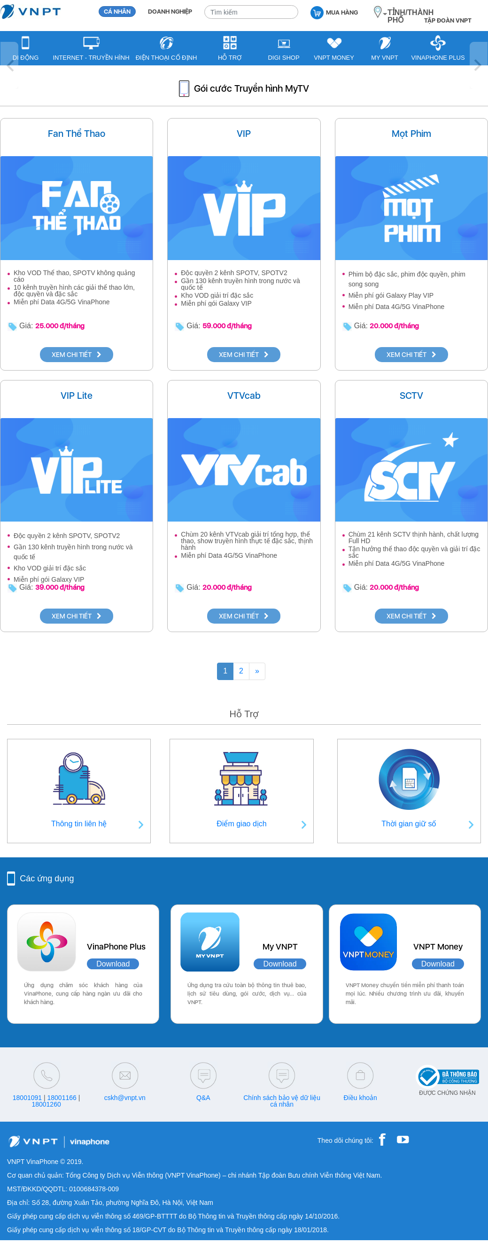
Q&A (203, 1097)
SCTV (411, 395)
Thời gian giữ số (408, 824)
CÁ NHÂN (117, 11)
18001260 (46, 1104)
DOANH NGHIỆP (170, 11)
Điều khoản (360, 1097)
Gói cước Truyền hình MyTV (251, 88)
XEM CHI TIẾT (76, 354)
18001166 (62, 1097)
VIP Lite (77, 395)
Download (113, 964)
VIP (244, 133)
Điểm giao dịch (241, 824)
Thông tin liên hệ (79, 824)
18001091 (27, 1097)
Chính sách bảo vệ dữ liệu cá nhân (281, 1101)
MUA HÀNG (334, 12)
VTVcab (244, 395)
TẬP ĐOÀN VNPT (448, 20)
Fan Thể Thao (76, 133)
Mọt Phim (411, 133)
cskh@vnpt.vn (125, 1097)
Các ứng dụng (47, 878)
